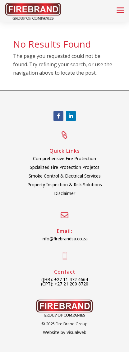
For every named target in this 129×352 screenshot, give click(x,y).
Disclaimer (64, 193)
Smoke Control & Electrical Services (65, 176)
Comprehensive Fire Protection (64, 158)
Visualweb (76, 332)
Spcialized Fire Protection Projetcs (64, 167)
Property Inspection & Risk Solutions (64, 185)
